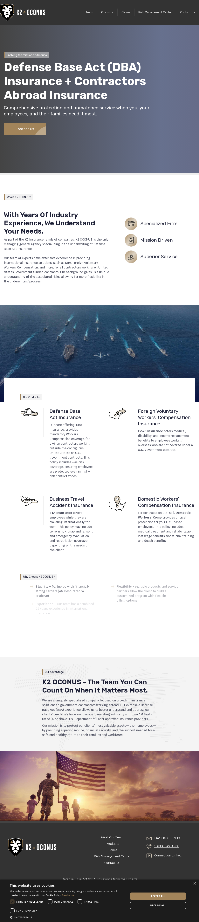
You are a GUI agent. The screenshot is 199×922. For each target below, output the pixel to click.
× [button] (194, 883)
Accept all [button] (158, 896)
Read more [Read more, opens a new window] (68, 895)
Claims (125, 12)
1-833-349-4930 (166, 846)
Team (89, 12)
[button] (67, 917)
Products (107, 12)
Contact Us (187, 12)
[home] (22, 12)
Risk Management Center (155, 12)
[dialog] (99, 901)
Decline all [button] (158, 905)
